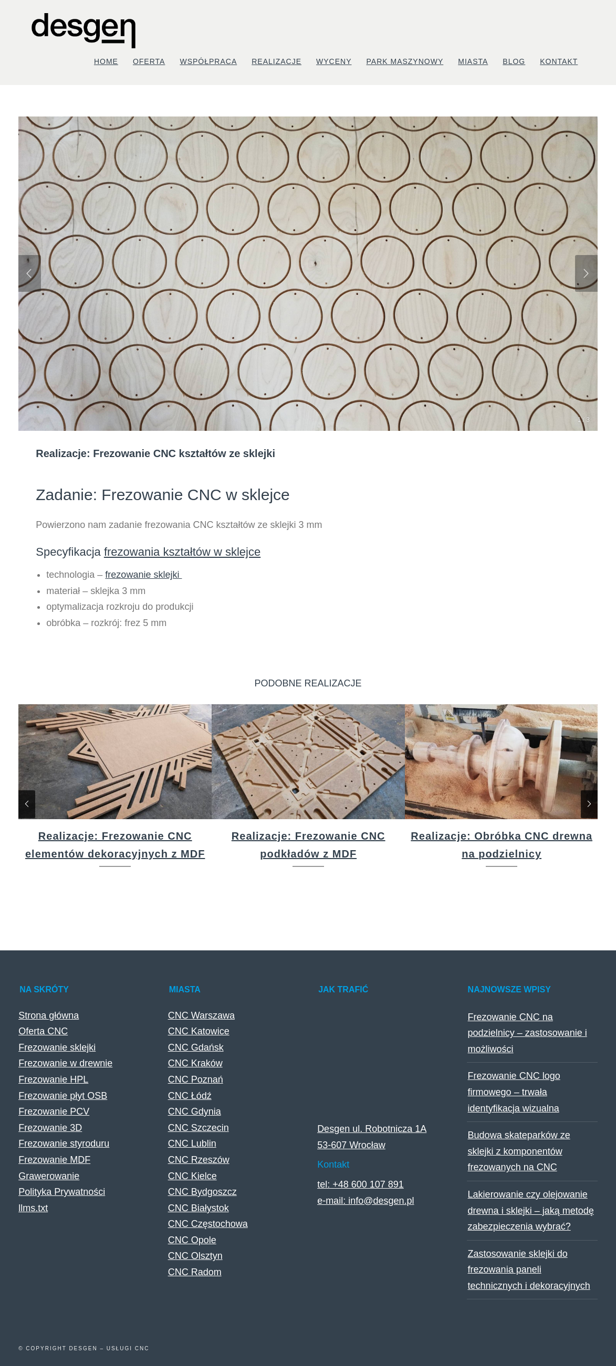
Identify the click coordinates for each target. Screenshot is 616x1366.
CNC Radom (195, 1272)
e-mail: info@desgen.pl (365, 1200)
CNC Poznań (195, 1079)
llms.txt (33, 1208)
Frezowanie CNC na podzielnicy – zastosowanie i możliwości (527, 1033)
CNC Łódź (190, 1095)
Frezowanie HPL (53, 1079)
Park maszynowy (405, 61)
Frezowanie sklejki (57, 1047)
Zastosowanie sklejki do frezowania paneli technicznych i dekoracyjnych (529, 1269)
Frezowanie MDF (54, 1160)
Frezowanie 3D (50, 1128)
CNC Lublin (192, 1143)
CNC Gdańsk (196, 1047)
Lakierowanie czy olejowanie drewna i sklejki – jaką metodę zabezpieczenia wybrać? (531, 1210)
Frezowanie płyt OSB (62, 1095)
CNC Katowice (198, 1031)
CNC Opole (192, 1240)
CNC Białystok (198, 1208)
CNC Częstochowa (208, 1224)
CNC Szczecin (198, 1128)
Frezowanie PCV (53, 1111)
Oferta (149, 61)
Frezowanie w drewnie (65, 1063)
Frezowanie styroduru (63, 1143)
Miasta (473, 61)
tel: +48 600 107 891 (360, 1184)
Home (106, 61)
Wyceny (333, 61)
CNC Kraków (195, 1063)
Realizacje (276, 61)
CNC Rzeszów (198, 1160)
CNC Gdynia (194, 1111)
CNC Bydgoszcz (202, 1192)
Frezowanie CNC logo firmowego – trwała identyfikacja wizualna (514, 1092)
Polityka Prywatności (61, 1192)
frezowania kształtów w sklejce (182, 551)
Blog (514, 61)
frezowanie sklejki (143, 574)
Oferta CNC (43, 1031)
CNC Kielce (192, 1176)
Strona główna (48, 1015)
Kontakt (559, 61)
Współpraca (208, 61)
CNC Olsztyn (195, 1256)
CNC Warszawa (201, 1015)
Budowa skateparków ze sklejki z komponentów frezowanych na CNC (519, 1151)
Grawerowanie (48, 1176)
